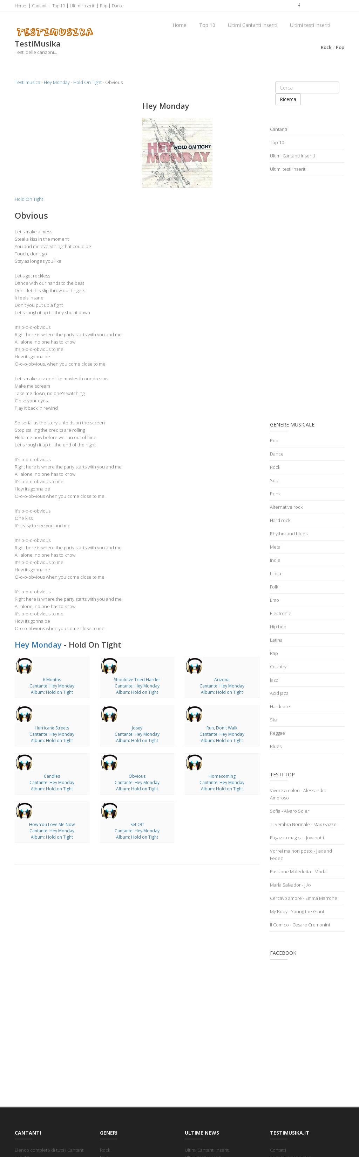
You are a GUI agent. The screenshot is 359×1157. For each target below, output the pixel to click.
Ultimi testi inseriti (310, 25)
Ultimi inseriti (82, 6)
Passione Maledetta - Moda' (298, 871)
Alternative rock (286, 507)
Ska (273, 720)
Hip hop (278, 626)
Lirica (275, 573)
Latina (276, 640)
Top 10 (58, 6)
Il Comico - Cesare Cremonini (300, 925)
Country (278, 666)
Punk (275, 494)
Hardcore (280, 706)
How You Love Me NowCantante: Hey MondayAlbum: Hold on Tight (52, 830)
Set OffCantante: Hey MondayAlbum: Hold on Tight (137, 830)
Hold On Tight (87, 82)
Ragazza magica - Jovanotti (297, 837)
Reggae (277, 733)
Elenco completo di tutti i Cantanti (49, 1150)
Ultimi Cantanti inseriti (252, 25)
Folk (274, 587)
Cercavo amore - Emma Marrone (303, 898)
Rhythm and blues (288, 533)
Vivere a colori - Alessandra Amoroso (298, 794)
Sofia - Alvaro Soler (289, 811)
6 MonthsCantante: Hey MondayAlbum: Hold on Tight (51, 686)
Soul (274, 480)
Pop (340, 47)
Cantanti (40, 6)
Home (20, 6)
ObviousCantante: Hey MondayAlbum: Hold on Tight (137, 782)
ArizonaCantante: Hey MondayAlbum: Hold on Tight (221, 686)
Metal (276, 547)
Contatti (278, 1150)
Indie (275, 560)
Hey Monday (57, 82)
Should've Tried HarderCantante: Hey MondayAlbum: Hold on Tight (137, 686)
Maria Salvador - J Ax (290, 885)
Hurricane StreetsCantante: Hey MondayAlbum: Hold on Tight (51, 734)
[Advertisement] (73, 144)
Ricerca (288, 99)
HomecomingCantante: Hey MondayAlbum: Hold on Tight (221, 782)
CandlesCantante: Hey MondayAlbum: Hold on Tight (51, 782)
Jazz (274, 680)
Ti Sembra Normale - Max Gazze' (304, 824)
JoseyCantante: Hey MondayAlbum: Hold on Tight (137, 734)
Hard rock (280, 520)
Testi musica (27, 82)
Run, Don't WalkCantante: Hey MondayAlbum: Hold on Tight (221, 734)
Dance (118, 6)
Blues (276, 746)
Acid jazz (279, 693)
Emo (274, 600)
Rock (326, 47)
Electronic (280, 613)
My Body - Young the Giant (297, 911)
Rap (103, 6)
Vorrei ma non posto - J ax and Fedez (301, 854)
